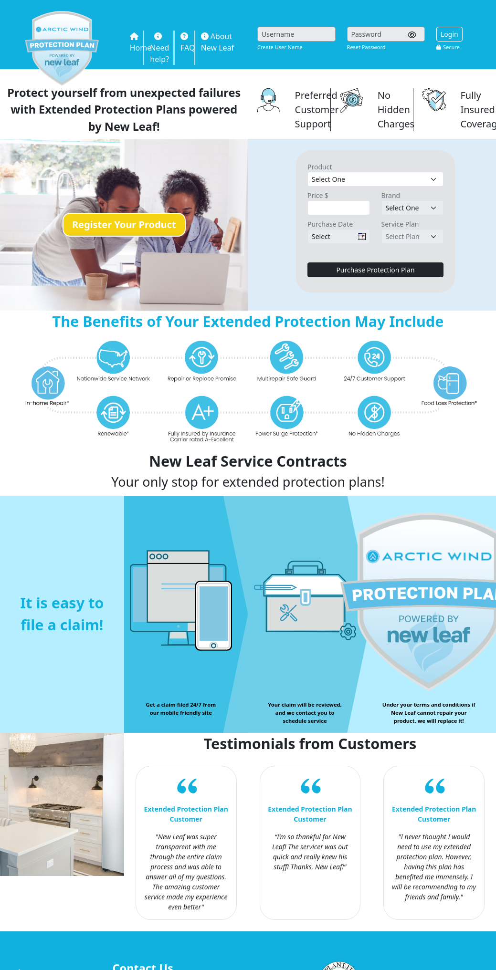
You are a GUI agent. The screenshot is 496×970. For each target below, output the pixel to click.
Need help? (159, 48)
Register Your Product (124, 224)
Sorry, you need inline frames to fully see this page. (371, 50)
